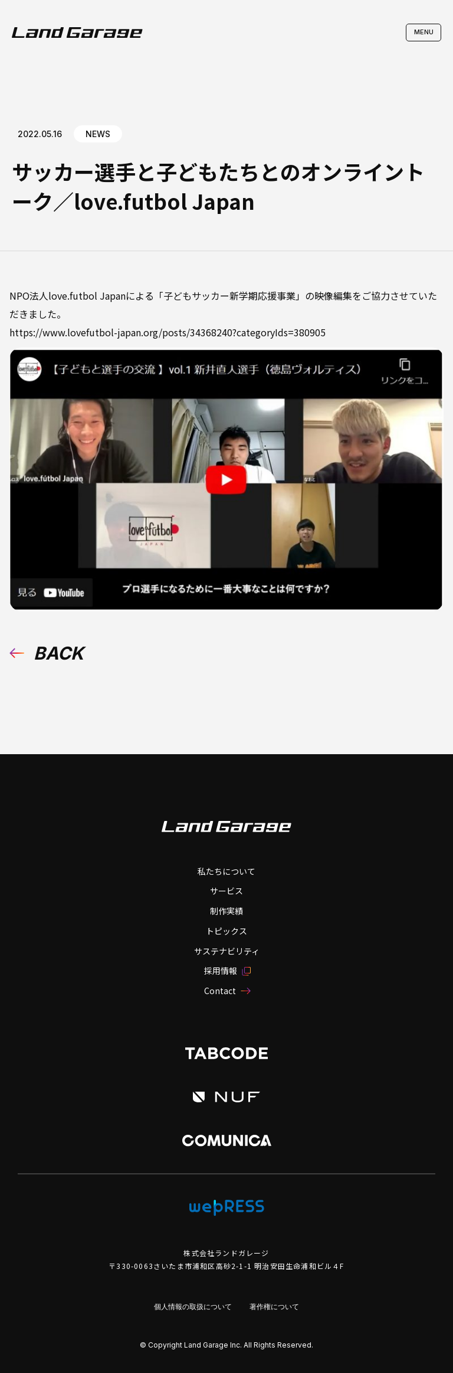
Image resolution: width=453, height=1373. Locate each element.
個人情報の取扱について (193, 1306)
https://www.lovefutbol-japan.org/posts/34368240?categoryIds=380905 (167, 332)
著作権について (274, 1306)
